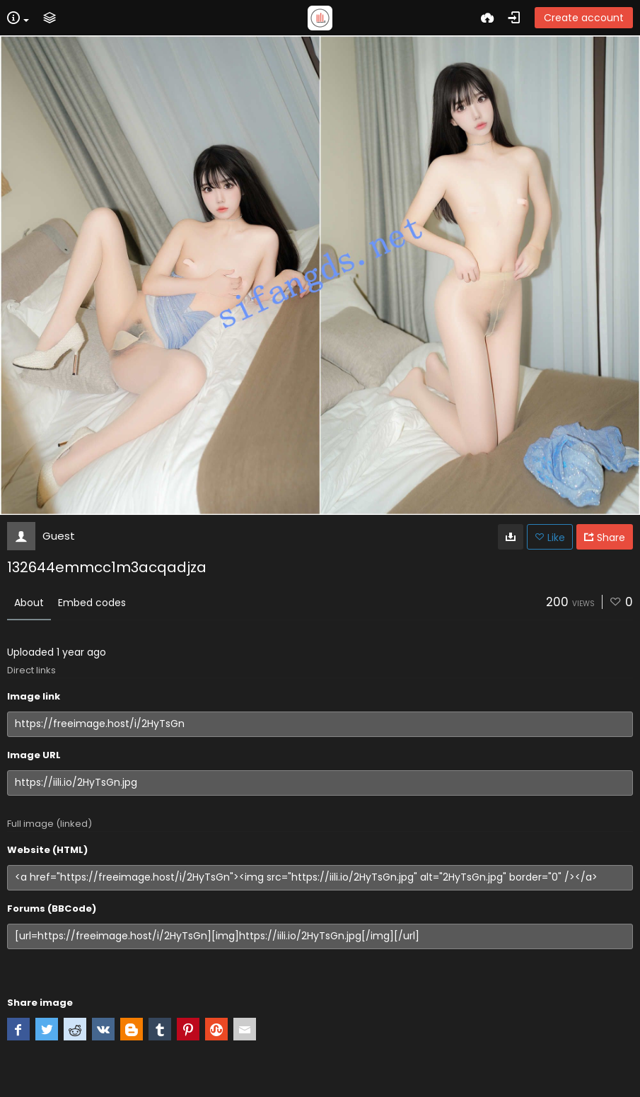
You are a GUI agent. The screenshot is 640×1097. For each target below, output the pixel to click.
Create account (584, 18)
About (29, 603)
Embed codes (92, 603)
